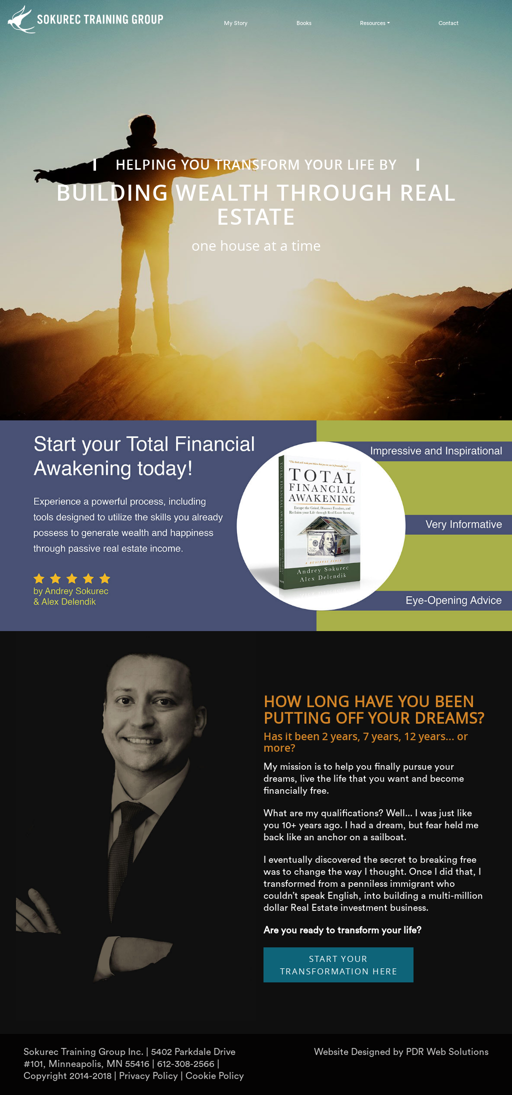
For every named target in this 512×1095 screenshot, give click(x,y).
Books (304, 23)
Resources (373, 23)
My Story (236, 23)
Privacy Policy (148, 1076)
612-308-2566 (185, 1064)
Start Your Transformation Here (339, 965)
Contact (448, 23)
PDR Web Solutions (447, 1052)
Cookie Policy (215, 1076)
